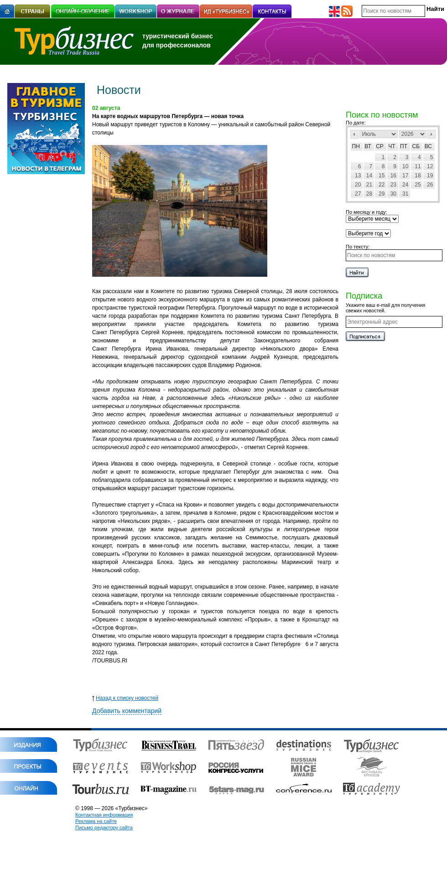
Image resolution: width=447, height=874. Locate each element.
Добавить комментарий (126, 710)
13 (358, 175)
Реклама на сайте (96, 821)
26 (430, 184)
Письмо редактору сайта (104, 827)
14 (369, 175)
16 (393, 175)
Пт (403, 146)
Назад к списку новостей (125, 698)
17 (405, 175)
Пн (356, 146)
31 (405, 194)
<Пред (354, 134)
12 (430, 166)
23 (393, 184)
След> (431, 134)
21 (369, 184)
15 (382, 175)
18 (418, 175)
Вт (367, 146)
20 (358, 184)
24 (405, 184)
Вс (428, 146)
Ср (380, 146)
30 (393, 194)
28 (369, 194)
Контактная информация (104, 814)
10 (405, 166)
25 (418, 184)
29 (382, 194)
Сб (416, 146)
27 (358, 194)
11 (418, 166)
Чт (391, 146)
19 (430, 175)
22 (382, 184)
